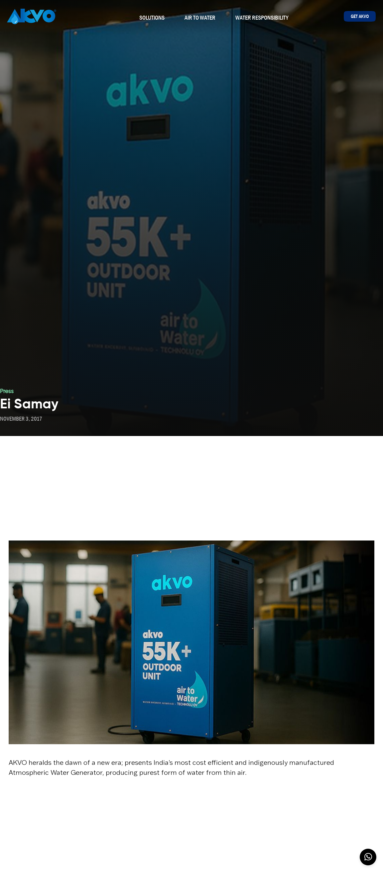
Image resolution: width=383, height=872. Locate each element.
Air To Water (200, 17)
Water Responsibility (261, 17)
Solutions (152, 17)
